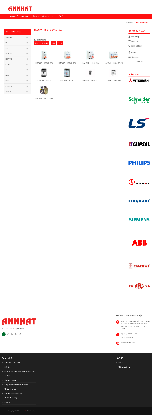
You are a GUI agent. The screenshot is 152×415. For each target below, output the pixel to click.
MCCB (60, 43)
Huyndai (8, 86)
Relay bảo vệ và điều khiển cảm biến (16, 385)
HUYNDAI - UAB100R (90, 81)
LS (6, 43)
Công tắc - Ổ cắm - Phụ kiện (13, 393)
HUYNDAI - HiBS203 (113, 81)
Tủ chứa (7, 376)
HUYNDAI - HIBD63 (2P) (67, 63)
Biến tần (7, 367)
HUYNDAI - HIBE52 (67, 81)
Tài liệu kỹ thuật (48, 16)
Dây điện (7, 402)
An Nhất (23, 411)
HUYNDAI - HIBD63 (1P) (44, 63)
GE (6, 70)
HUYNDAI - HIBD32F (44, 81)
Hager (7, 64)
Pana (7, 75)
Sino (7, 81)
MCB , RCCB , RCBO (41, 43)
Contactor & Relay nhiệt (12, 363)
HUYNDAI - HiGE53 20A (90, 63)
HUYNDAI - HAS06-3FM (44, 98)
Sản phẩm (24, 16)
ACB (53, 43)
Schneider (9, 37)
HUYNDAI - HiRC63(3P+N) (113, 63)
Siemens (8, 54)
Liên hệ (60, 16)
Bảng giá (35, 16)
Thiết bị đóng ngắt (10, 389)
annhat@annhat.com (128, 342)
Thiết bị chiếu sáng (11, 398)
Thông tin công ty (124, 367)
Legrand (8, 59)
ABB (6, 48)
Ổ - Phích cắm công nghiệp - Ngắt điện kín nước (20, 371)
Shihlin (8, 91)
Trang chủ (14, 16)
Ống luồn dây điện (10, 380)
